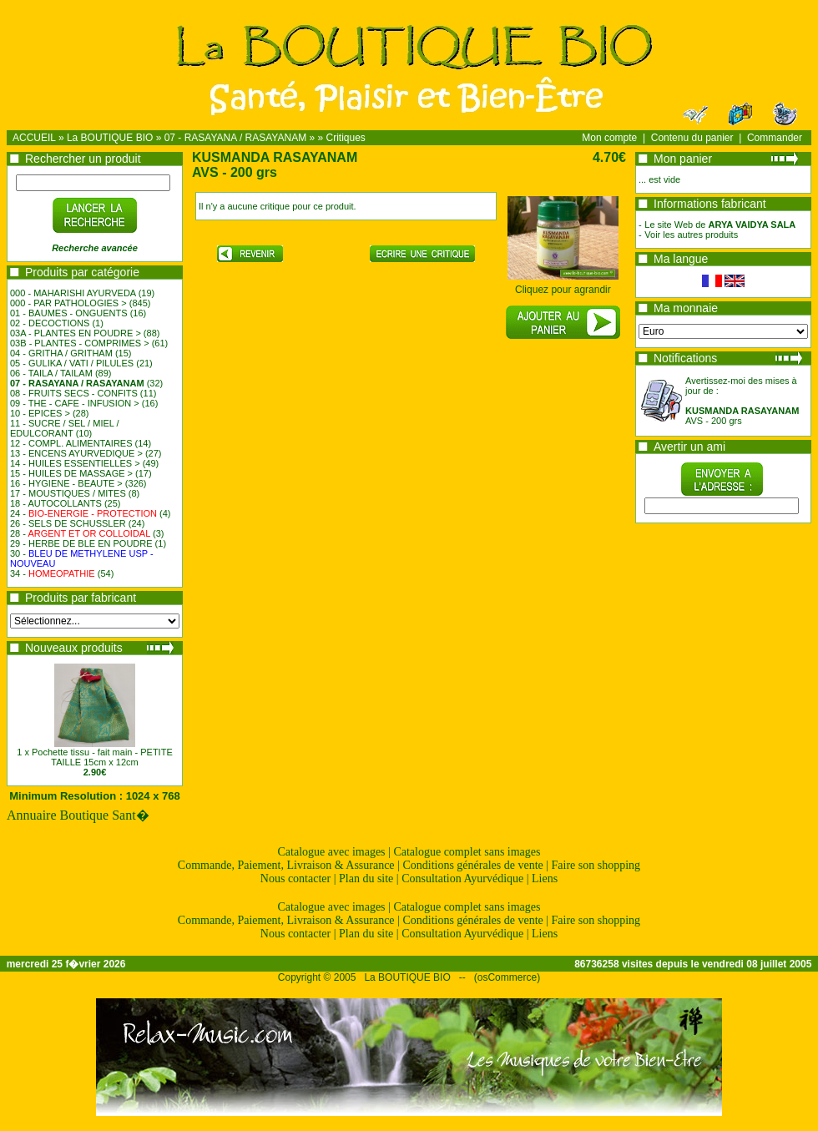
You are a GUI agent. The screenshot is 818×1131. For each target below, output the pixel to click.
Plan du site (366, 878)
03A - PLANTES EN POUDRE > (75, 333)
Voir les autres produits (691, 235)
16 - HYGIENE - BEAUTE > (66, 483)
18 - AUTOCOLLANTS (56, 503)
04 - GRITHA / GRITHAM (61, 353)
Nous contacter (295, 878)
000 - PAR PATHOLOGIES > (68, 303)
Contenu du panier (692, 138)
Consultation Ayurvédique (462, 878)
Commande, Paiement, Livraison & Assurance (286, 865)
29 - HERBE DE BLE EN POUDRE (81, 543)
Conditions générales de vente (472, 865)
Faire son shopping (596, 865)
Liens (545, 878)
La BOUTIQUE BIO (110, 138)
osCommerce (507, 977)
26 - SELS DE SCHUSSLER (68, 523)
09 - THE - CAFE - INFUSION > (74, 403)
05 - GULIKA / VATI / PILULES (72, 363)
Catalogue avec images (332, 852)
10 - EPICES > (40, 413)
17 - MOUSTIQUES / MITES (68, 493)
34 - (52, 573)
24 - (83, 513)
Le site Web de (719, 225)
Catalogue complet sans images (466, 852)
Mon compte (609, 138)
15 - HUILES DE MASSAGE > (71, 473)
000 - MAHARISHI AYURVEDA (73, 293)
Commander (774, 138)
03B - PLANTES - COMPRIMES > (79, 343)
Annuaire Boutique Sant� (78, 815)
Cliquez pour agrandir (563, 285)
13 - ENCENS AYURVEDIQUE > (76, 453)
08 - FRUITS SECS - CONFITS (74, 393)
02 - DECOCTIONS (49, 323)
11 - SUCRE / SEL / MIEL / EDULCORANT (64, 428)
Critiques (346, 138)
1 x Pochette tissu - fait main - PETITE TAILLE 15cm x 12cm (94, 757)
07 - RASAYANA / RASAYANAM (235, 138)
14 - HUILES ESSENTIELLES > (75, 463)
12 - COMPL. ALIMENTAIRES (71, 443)
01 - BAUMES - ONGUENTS (69, 313)
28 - (80, 533)
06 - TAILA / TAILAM (51, 373)
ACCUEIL (34, 138)
